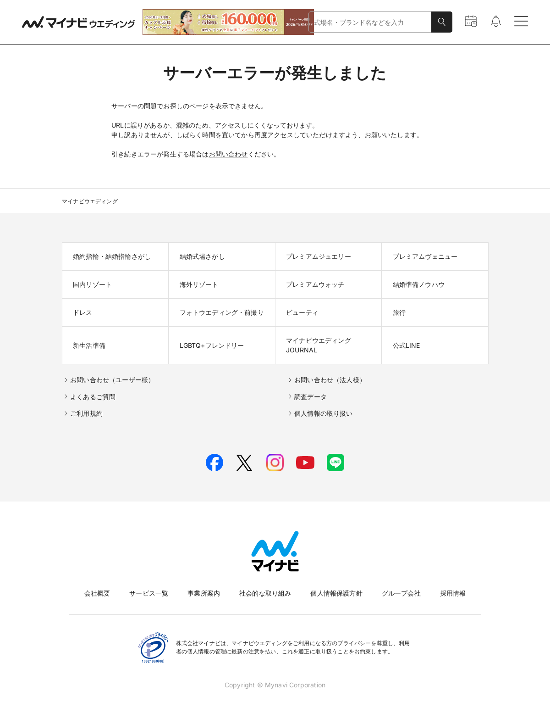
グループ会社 (401, 593)
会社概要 (97, 593)
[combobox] (370, 22)
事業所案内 (203, 593)
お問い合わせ (228, 154)
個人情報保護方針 (336, 593)
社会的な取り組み (265, 593)
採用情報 (453, 593)
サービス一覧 (148, 593)
